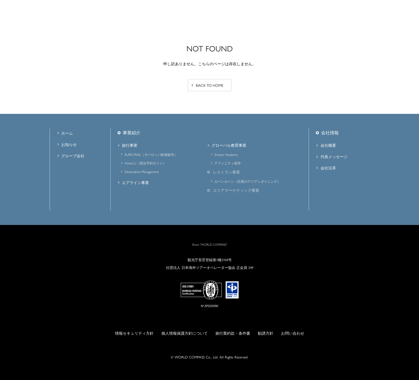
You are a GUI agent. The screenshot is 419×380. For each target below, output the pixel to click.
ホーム (67, 133)
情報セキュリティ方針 (134, 333)
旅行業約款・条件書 (232, 333)
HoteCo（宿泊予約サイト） (145, 163)
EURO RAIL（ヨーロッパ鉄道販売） (151, 154)
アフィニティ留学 (227, 163)
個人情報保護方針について (184, 333)
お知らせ (69, 144)
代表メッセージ (334, 156)
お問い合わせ (292, 333)
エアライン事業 (135, 182)
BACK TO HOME (209, 85)
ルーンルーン (247, 181)
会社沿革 (328, 168)
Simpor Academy (226, 154)
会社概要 (328, 145)
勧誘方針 (265, 333)
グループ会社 (72, 155)
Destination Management (142, 171)
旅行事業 (129, 145)
